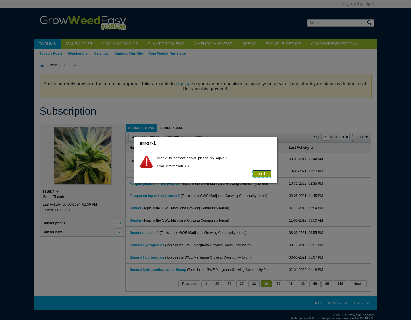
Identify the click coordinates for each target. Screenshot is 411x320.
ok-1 (261, 174)
